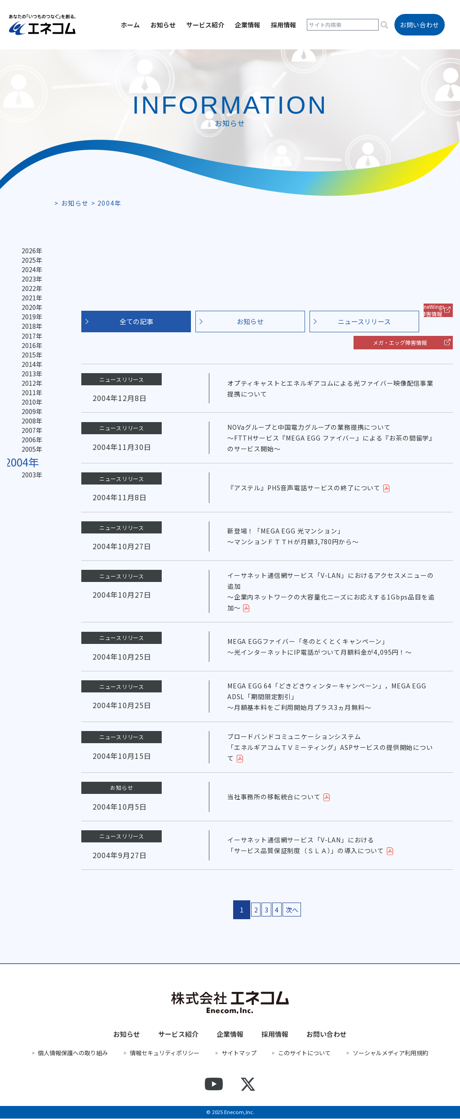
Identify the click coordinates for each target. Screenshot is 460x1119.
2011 (30, 413)
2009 (30, 434)
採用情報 (283, 24)
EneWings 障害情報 (432, 310)
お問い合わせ (326, 1034)
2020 (30, 316)
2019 (30, 327)
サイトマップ (239, 1053)
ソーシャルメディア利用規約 (390, 1053)
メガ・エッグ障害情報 (400, 342)
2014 (30, 380)
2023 (30, 283)
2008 (30, 445)
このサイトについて (304, 1053)
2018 (30, 337)
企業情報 (247, 24)
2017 (30, 348)
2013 (30, 391)
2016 (30, 359)
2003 (30, 504)
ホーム (130, 24)
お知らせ (163, 24)
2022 (30, 294)
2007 (30, 456)
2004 (23, 491)
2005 (30, 477)
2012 (30, 402)
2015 (30, 370)
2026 (30, 251)
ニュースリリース (364, 321)
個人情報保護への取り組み (73, 1053)
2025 (30, 262)
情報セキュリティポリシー (164, 1053)
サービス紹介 (205, 24)
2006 (30, 467)
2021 (30, 305)
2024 (30, 273)
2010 (30, 424)
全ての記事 (136, 321)
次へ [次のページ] (303, 910)
